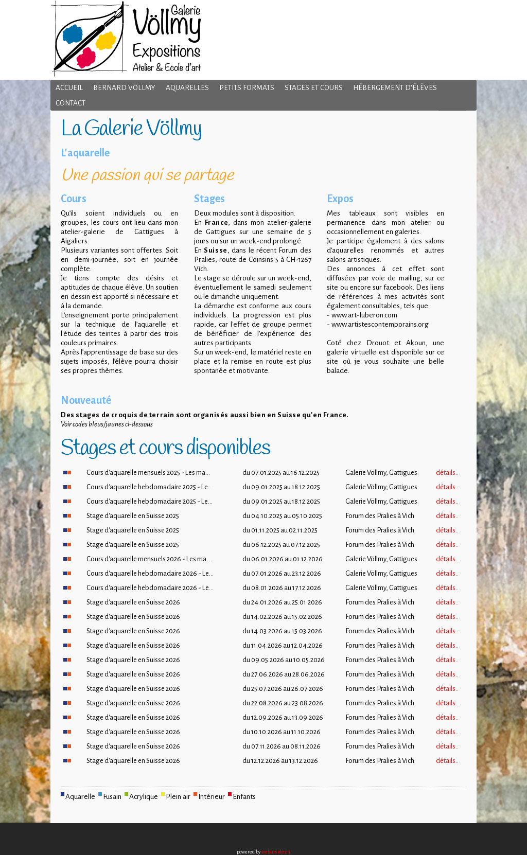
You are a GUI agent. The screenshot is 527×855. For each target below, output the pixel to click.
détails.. (447, 472)
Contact (70, 103)
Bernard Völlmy (124, 88)
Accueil (69, 88)
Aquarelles (187, 88)
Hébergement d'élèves (395, 88)
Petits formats (246, 88)
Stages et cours (314, 88)
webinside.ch (275, 851)
